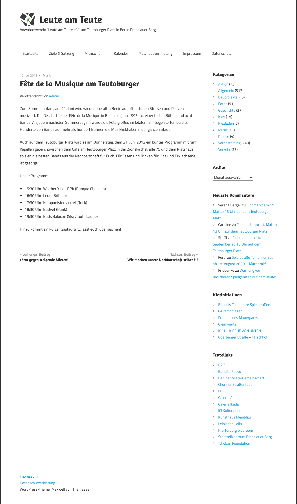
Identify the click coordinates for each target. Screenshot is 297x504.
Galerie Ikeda (228, 404)
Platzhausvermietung (155, 53)
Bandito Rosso (229, 371)
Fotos (222, 104)
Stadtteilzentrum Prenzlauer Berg (245, 437)
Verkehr (224, 149)
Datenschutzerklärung (37, 483)
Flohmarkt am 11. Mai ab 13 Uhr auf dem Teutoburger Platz (244, 211)
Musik (47, 75)
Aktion (223, 84)
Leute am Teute (71, 19)
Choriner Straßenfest (235, 384)
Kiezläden (226, 123)
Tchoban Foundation (234, 443)
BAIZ (221, 365)
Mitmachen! (94, 53)
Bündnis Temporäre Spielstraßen (244, 304)
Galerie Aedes (229, 397)
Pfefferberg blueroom (235, 430)
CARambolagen (230, 311)
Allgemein (226, 90)
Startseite (31, 53)
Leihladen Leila (230, 423)
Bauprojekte (228, 97)
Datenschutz (222, 53)
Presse (223, 136)
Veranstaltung (229, 143)
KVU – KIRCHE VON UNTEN (239, 330)
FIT (220, 391)
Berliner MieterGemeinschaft (241, 378)
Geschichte (226, 110)
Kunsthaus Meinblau (234, 417)
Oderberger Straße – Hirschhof (242, 337)
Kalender (121, 53)
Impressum (192, 53)
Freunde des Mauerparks (238, 317)
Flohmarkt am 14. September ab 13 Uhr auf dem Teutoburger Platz (237, 244)
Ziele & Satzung (61, 53)
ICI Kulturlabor (229, 410)
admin (54, 96)
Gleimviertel (227, 324)
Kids (221, 117)
